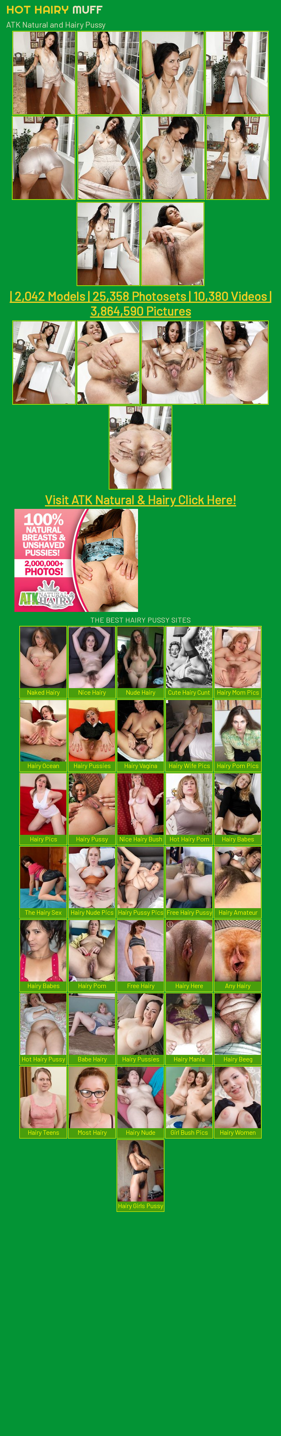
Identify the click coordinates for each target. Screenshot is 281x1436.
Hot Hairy (54, 9)
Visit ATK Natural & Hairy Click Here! (140, 499)
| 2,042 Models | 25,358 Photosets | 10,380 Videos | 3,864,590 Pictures (141, 303)
